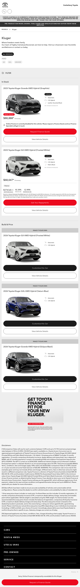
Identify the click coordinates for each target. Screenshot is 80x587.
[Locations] (10, 11)
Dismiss (73, 572)
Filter (8, 73)
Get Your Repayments (40, 202)
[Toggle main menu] (76, 11)
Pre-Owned (11, 551)
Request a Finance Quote (40, 582)
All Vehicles (8, 54)
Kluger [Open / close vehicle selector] (9, 29)
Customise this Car (40, 268)
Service (9, 559)
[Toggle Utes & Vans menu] (72, 544)
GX (4, 62)
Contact (9, 566)
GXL (9, 62)
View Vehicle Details (40, 139)
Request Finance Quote (40, 131)
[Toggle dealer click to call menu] (4, 11)
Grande (18, 62)
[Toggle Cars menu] (72, 529)
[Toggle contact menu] (72, 552)
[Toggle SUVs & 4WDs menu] (72, 537)
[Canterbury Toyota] (5, 5)
